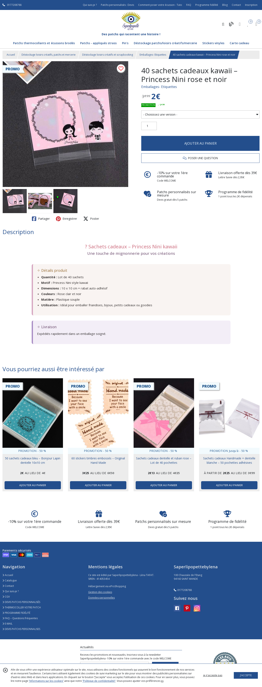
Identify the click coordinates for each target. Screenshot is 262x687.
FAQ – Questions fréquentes (20, 618)
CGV (6, 596)
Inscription (251, 5)
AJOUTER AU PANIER (200, 143)
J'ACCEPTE (246, 675)
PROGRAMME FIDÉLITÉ (16, 613)
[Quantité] (149, 126)
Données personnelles (101, 597)
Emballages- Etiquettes (153, 54)
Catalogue (9, 580)
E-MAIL (7, 623)
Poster (91, 218)
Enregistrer (66, 218)
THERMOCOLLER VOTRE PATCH (21, 607)
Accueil (11, 54)
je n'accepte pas (212, 675)
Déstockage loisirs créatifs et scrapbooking (107, 54)
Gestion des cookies (100, 592)
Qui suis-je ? (10, 591)
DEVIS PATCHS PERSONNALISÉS (21, 602)
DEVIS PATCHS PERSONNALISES (21, 629)
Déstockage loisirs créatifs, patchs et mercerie (49, 54)
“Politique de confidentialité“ (99, 681)
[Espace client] (239, 24)
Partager (41, 218)
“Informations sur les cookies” (46, 681)
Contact (236, 5)
